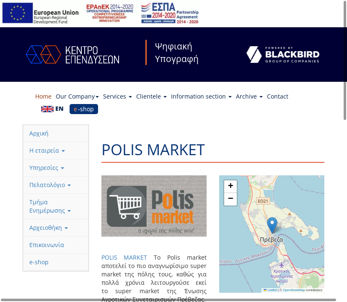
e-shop (84, 109)
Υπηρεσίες (46, 168)
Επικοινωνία (46, 245)
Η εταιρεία (47, 150)
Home (43, 96)
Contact (277, 96)
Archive (249, 96)
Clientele (151, 96)
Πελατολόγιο (50, 185)
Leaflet (270, 290)
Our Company (77, 96)
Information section (201, 96)
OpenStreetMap (294, 290)
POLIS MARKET (124, 257)
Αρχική (39, 133)
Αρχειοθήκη (48, 228)
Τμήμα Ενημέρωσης (50, 206)
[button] (272, 225)
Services (117, 96)
